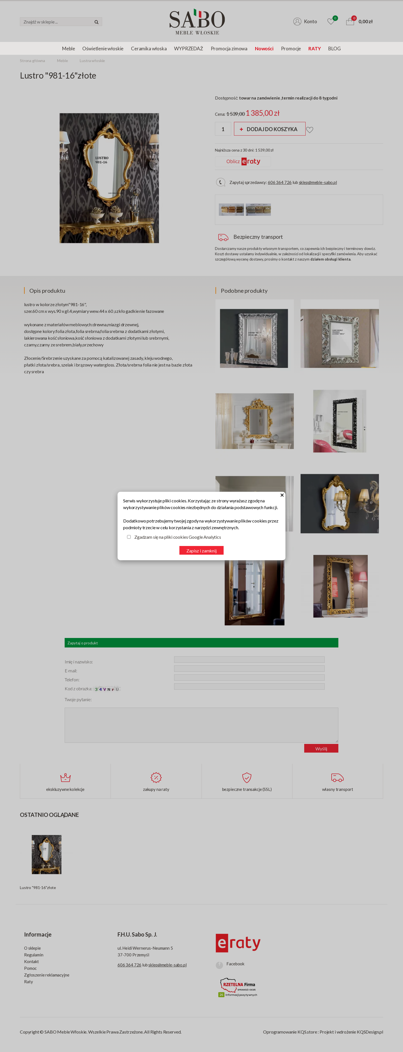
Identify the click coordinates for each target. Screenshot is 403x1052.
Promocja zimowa (229, 48)
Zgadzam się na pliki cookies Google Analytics (177, 537)
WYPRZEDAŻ (188, 48)
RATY (314, 48)
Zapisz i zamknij (201, 550)
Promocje (291, 48)
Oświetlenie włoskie (102, 48)
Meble (68, 48)
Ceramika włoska (149, 48)
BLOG (334, 48)
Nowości (264, 48)
